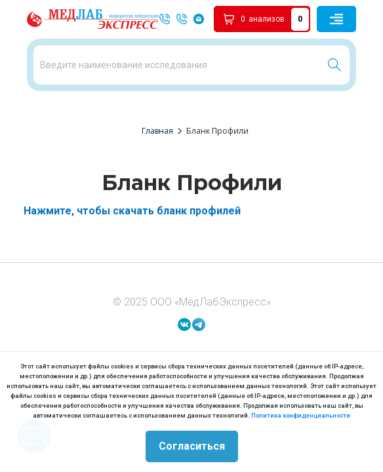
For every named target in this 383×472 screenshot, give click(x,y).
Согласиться (192, 446)
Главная (157, 130)
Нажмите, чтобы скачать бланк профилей (132, 211)
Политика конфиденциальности (300, 415)
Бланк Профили (217, 130)
